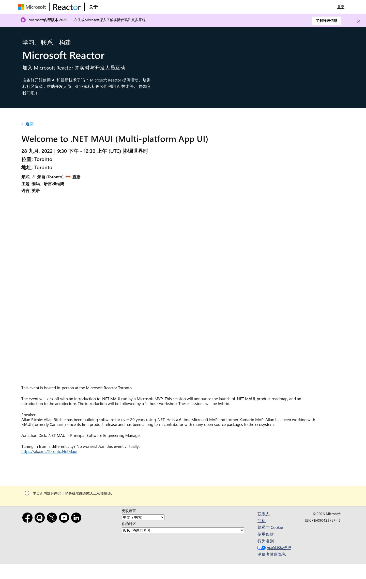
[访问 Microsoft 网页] (33, 7)
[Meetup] (41, 518)
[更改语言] (143, 517)
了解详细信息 (326, 20)
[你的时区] (183, 530)
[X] (53, 518)
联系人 (263, 513)
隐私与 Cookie (270, 527)
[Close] (359, 21)
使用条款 (265, 534)
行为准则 (265, 541)
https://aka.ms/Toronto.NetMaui (49, 451)
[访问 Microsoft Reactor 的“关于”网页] (93, 7)
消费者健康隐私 (271, 554)
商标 (261, 520)
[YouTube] (65, 518)
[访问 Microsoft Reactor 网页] (67, 7)
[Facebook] (28, 518)
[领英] (77, 518)
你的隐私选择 (273, 547)
